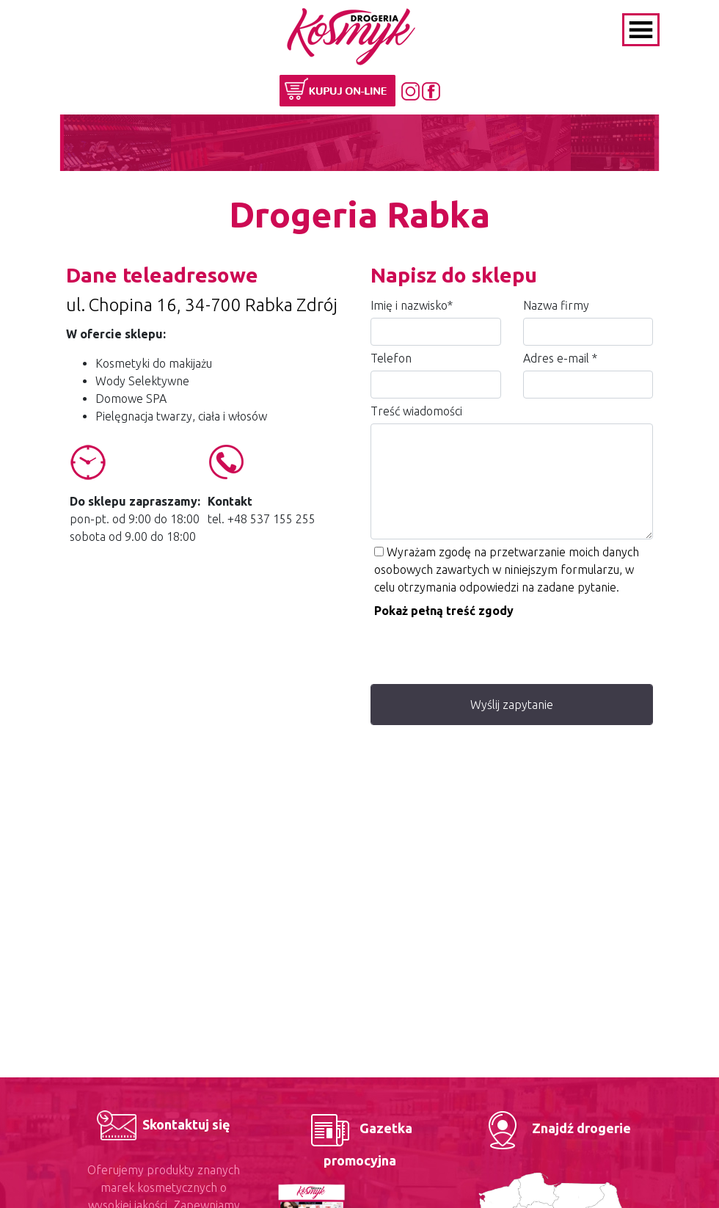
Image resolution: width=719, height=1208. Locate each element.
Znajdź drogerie (555, 1128)
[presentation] (482, 648)
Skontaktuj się (163, 1124)
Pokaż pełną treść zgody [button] (444, 610)
